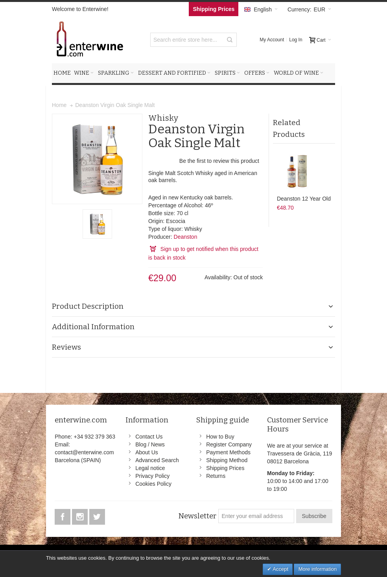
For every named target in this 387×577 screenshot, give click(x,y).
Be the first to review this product (219, 161)
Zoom (97, 159)
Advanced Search (157, 460)
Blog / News (150, 444)
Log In (295, 39)
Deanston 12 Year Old (304, 198)
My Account (272, 39)
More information (317, 569)
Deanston (185, 237)
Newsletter (197, 516)
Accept (279, 569)
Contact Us (148, 436)
